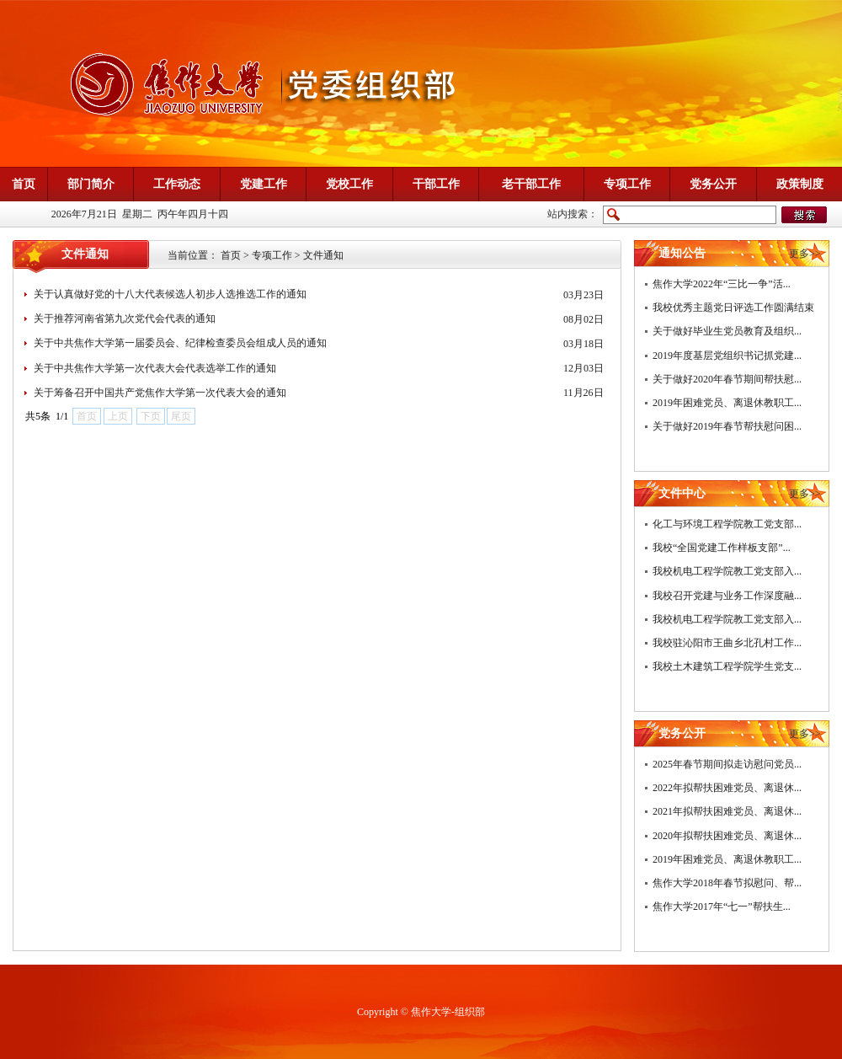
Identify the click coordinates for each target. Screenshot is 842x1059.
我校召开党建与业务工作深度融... (727, 596)
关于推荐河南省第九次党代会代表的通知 (125, 318)
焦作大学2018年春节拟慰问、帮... (727, 883)
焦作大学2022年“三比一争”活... (722, 284)
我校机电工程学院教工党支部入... (727, 571)
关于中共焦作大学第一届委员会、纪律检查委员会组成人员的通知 (180, 343)
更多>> (805, 253)
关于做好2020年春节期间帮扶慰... (727, 379)
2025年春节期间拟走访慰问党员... (727, 764)
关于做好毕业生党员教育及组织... (727, 331)
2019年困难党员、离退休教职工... (727, 403)
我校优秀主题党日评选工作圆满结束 (733, 307)
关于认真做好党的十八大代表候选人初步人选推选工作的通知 (170, 294)
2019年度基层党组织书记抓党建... (727, 355)
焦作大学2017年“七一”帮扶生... (722, 906)
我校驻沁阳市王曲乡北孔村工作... (727, 643)
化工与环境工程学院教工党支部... (727, 524)
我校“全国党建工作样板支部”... (722, 548)
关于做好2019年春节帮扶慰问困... (727, 426)
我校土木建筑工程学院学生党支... (727, 666)
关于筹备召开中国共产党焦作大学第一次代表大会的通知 (160, 392)
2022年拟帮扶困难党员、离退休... (727, 788)
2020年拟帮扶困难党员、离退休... (727, 836)
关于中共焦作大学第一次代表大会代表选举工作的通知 (155, 368)
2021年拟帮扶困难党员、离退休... (727, 811)
